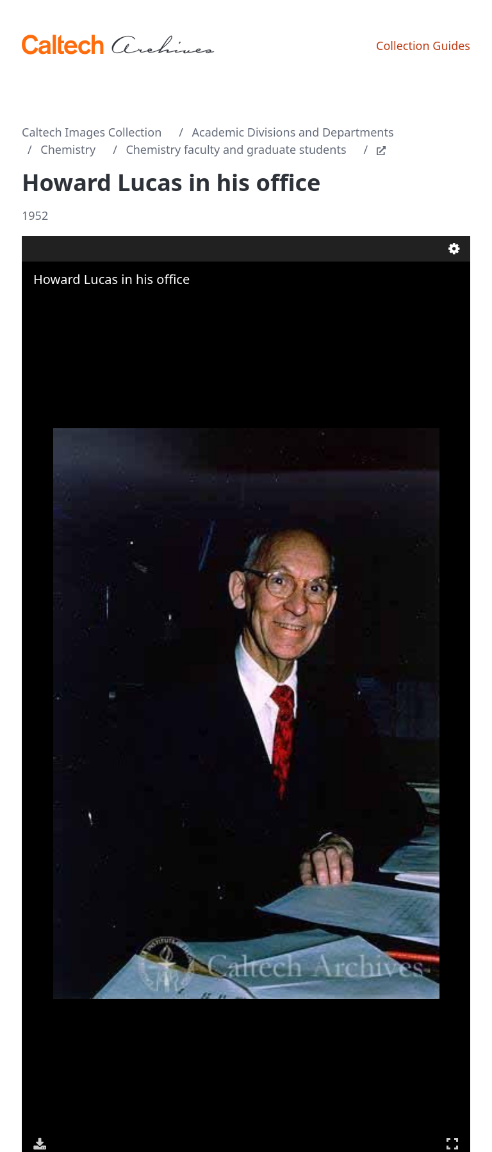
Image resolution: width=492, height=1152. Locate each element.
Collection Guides (423, 45)
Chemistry (67, 149)
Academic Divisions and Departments (293, 132)
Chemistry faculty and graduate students (236, 149)
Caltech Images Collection (91, 132)
